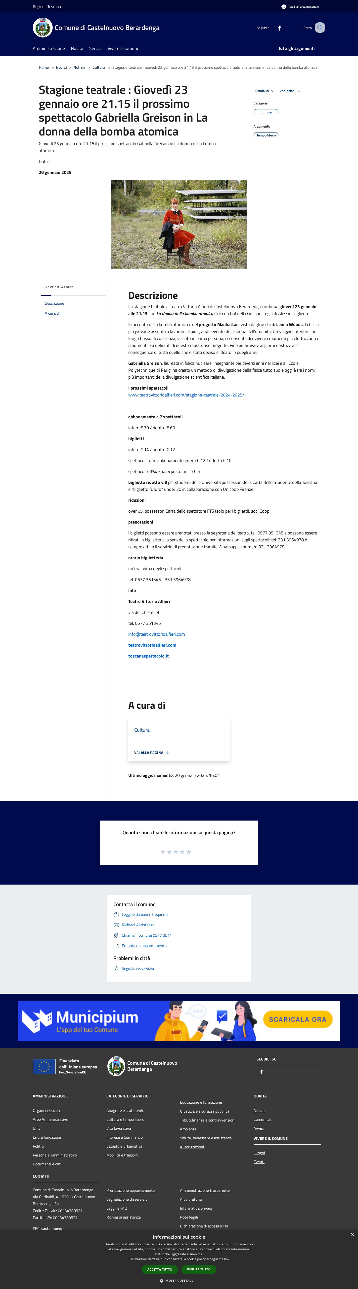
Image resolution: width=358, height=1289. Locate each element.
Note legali (189, 1217)
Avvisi (259, 1128)
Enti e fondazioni (47, 1137)
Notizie (79, 67)
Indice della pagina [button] (59, 287)
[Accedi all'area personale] (300, 6)
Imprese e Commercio (124, 1137)
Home (44, 67)
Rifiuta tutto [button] (199, 1269)
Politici (38, 1146)
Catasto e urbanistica (124, 1146)
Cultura (98, 67)
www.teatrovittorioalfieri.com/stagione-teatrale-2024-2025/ (186, 395)
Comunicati (263, 1119)
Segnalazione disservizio (126, 1199)
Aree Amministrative (50, 1119)
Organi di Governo (48, 1110)
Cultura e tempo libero (125, 1119)
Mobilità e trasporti (122, 1155)
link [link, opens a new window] (226, 1259)
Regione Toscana (47, 6)
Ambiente (188, 1129)
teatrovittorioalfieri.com (152, 645)
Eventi (259, 1162)
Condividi (265, 91)
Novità (61, 67)
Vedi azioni (291, 91)
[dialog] (179, 1259)
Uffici (37, 1128)
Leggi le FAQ (116, 1208)
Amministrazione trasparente (205, 1190)
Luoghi (259, 1153)
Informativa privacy (196, 1208)
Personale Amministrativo (55, 1155)
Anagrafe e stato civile (125, 1110)
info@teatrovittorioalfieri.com (156, 634)
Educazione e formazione (201, 1102)
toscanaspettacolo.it (148, 656)
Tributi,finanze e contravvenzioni (207, 1120)
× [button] (352, 1235)
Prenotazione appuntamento (130, 1190)
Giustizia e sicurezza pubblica (204, 1111)
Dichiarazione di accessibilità (204, 1226)
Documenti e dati (47, 1164)
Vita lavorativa (118, 1128)
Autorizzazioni (192, 1147)
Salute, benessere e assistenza (206, 1138)
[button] (179, 1280)
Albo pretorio (191, 1199)
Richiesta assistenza (123, 1217)
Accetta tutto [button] (159, 1269)
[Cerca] (319, 27)
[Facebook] (275, 27)
